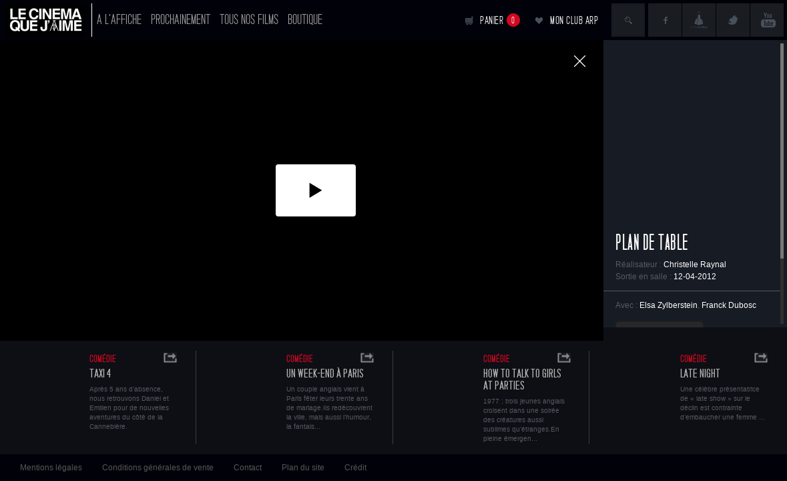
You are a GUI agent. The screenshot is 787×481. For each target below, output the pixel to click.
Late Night (700, 373)
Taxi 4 (100, 373)
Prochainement (180, 19)
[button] (316, 190)
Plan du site (303, 467)
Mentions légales (51, 467)
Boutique (305, 19)
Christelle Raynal (695, 264)
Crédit (355, 467)
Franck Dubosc (729, 305)
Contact (248, 467)
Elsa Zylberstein (668, 305)
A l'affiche (119, 19)
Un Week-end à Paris (325, 373)
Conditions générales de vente (158, 467)
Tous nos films (249, 19)
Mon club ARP (574, 20)
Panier (500, 20)
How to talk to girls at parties (522, 379)
